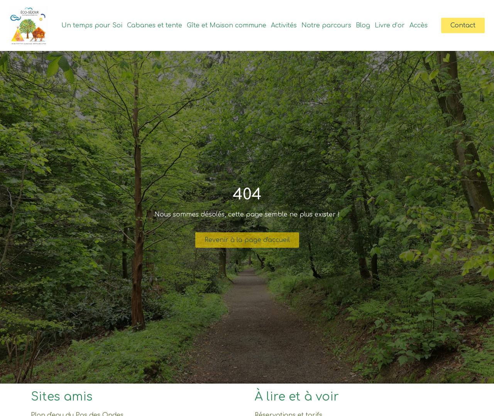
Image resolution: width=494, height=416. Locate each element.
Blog (363, 25)
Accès (418, 25)
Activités (284, 25)
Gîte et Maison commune (226, 25)
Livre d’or (390, 25)
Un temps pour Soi (91, 25)
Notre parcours (326, 25)
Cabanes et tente (154, 25)
